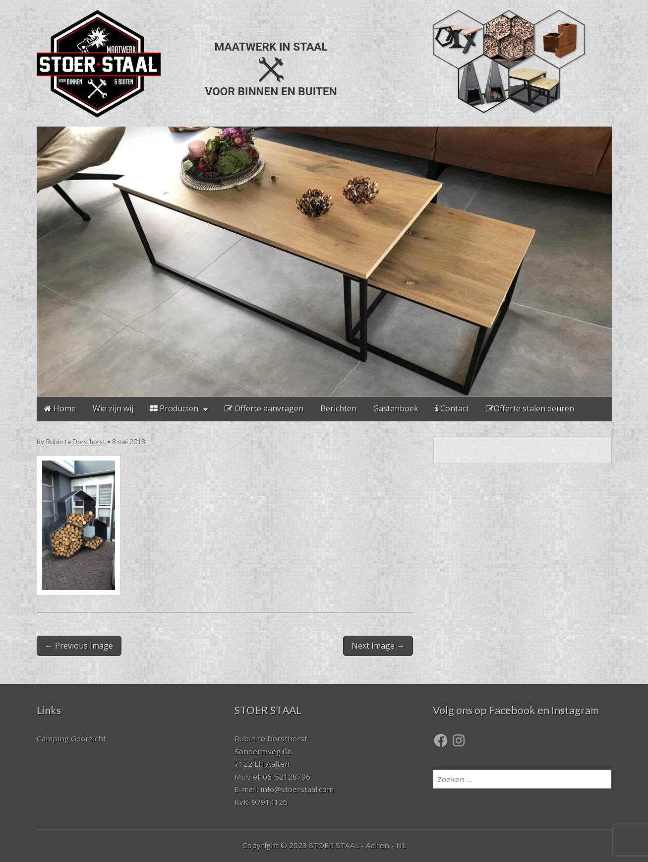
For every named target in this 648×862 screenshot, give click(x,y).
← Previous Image (79, 645)
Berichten (338, 408)
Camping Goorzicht (71, 738)
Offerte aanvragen (264, 408)
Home (60, 408)
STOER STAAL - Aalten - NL (357, 845)
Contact (452, 408)
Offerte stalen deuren (530, 408)
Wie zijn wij (113, 408)
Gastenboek (395, 408)
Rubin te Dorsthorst (76, 442)
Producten (174, 408)
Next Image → (378, 645)
